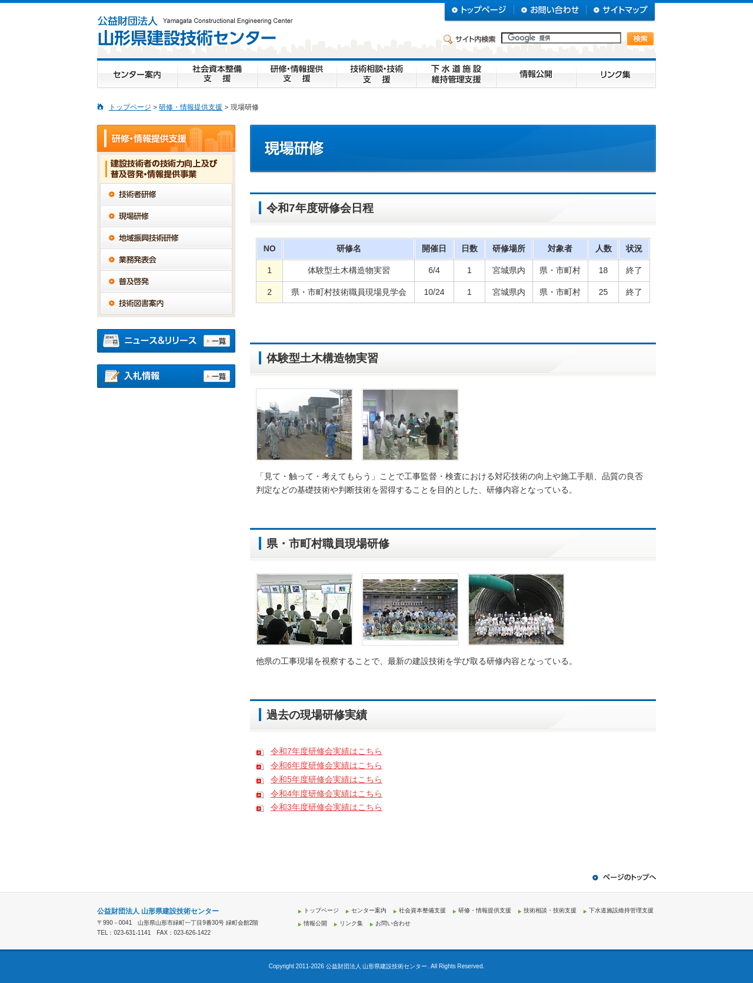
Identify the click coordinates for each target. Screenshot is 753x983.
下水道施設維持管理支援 (621, 910)
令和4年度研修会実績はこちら (326, 793)
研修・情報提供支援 (190, 107)
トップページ (130, 107)
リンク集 (351, 923)
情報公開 (315, 923)
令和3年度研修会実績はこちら (326, 807)
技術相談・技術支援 (550, 910)
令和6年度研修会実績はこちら (326, 765)
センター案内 (369, 910)
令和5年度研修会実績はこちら (326, 779)
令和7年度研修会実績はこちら (326, 751)
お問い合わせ (393, 923)
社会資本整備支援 (422, 910)
